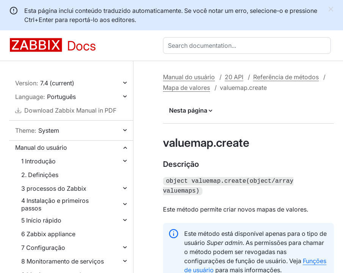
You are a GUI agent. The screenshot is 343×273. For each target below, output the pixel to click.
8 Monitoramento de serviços (62, 261)
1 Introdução (38, 161)
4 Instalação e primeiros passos (55, 204)
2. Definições (39, 175)
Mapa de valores (186, 87)
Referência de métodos (286, 77)
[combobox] (248, 45)
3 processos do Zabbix (53, 188)
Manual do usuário (41, 147)
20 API (234, 77)
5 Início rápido (41, 220)
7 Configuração (43, 247)
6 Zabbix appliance (48, 234)
